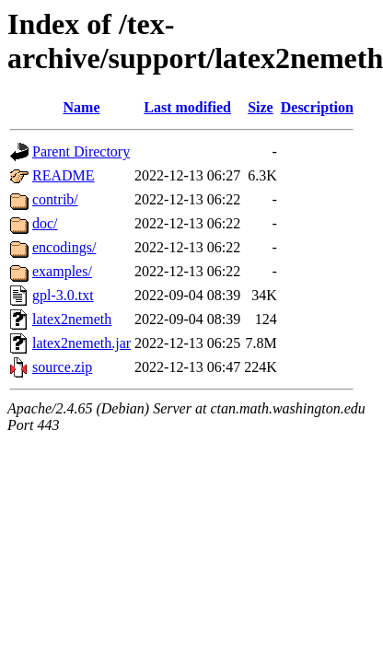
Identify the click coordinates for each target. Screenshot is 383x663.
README (63, 175)
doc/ (45, 223)
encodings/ (64, 247)
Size (260, 107)
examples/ (62, 271)
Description (317, 107)
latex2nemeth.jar (81, 343)
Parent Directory (81, 151)
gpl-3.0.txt (63, 295)
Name (82, 107)
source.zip (62, 367)
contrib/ (55, 199)
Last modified (187, 107)
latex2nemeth (71, 319)
